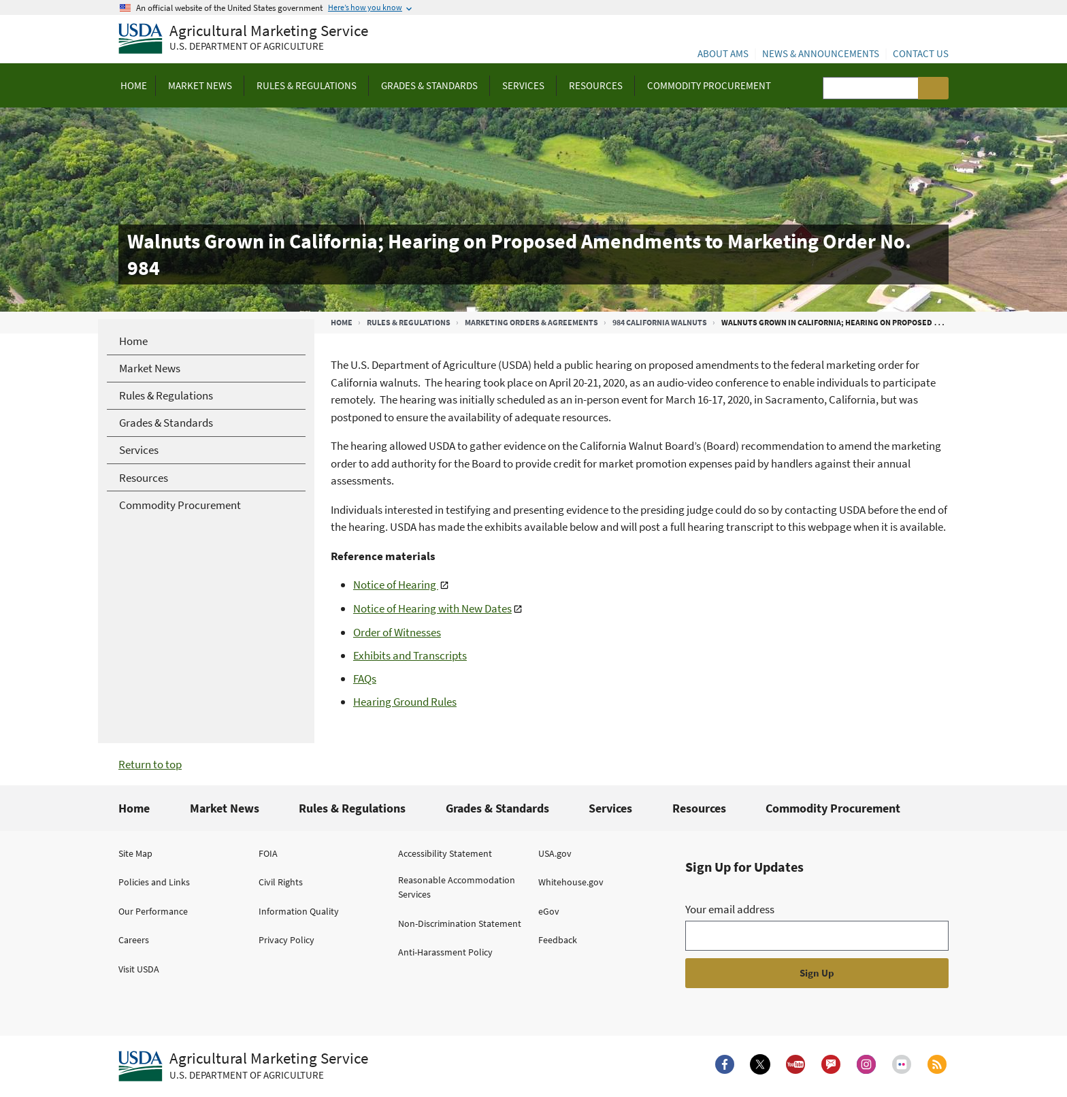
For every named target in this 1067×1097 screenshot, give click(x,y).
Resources (699, 808)
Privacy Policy (286, 940)
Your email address (729, 909)
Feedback (557, 940)
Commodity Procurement (833, 808)
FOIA (268, 853)
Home (341, 322)
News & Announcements (820, 53)
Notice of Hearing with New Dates (432, 608)
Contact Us (921, 53)
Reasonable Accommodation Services (456, 887)
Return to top (150, 764)
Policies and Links (154, 882)
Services (610, 808)
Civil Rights (281, 882)
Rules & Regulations (408, 322)
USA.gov (555, 853)
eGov (548, 911)
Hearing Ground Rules (405, 701)
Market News (224, 808)
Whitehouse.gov (571, 882)
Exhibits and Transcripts (410, 655)
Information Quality (299, 911)
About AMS (723, 53)
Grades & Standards (497, 808)
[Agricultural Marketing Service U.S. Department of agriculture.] (243, 1066)
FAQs (364, 678)
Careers (133, 940)
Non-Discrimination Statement (459, 923)
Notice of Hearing (395, 584)
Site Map (135, 853)
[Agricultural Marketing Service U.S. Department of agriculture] (243, 39)
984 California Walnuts (659, 322)
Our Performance (153, 911)
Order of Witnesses (397, 632)
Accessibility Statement (445, 853)
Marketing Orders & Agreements (531, 322)
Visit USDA (138, 969)
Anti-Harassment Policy (445, 952)
